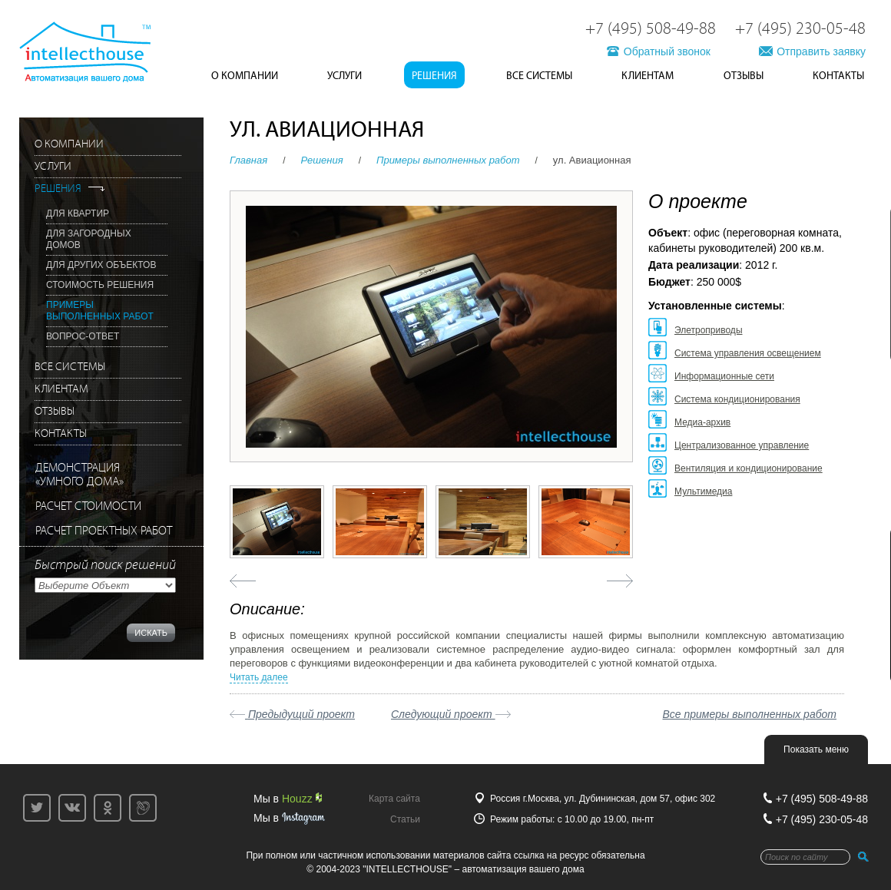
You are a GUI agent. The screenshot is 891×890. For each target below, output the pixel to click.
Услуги (344, 76)
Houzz (302, 798)
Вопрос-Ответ (82, 336)
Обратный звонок (667, 51)
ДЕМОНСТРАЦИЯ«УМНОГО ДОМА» (79, 475)
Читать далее (259, 677)
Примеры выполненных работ (448, 160)
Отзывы (743, 76)
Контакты (838, 76)
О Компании (244, 76)
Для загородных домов (88, 239)
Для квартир (77, 213)
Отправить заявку (821, 51)
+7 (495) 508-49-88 (650, 29)
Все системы (539, 76)
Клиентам (647, 76)
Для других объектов (101, 265)
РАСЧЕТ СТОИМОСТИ (88, 506)
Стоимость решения (100, 285)
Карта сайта (394, 798)
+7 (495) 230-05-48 (800, 29)
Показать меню (816, 749)
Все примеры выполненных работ (750, 714)
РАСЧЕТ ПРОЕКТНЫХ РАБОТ (103, 531)
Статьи (405, 819)
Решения (434, 76)
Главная (248, 160)
